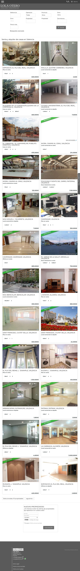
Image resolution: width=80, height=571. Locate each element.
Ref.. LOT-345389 (70, 140)
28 (31, 384)
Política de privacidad (36, 523)
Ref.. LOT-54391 (71, 367)
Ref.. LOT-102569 (32, 367)
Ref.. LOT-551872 (70, 405)
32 (69, 421)
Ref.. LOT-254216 (70, 481)
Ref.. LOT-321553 (32, 216)
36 (31, 421)
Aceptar (33, 523)
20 (35, 194)
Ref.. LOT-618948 (32, 64)
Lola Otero (16, 551)
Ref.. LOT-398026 (32, 102)
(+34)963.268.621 (18, 557)
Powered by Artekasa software (71, 549)
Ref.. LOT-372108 (32, 140)
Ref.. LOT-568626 (32, 405)
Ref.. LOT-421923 (32, 443)
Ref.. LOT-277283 (70, 216)
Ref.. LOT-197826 (70, 291)
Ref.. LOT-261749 (32, 481)
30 (69, 346)
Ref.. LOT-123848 (70, 329)
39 (69, 384)
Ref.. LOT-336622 (70, 443)
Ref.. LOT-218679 (32, 291)
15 (35, 308)
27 (69, 194)
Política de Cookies (18, 569)
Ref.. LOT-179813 (32, 329)
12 (73, 81)
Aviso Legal (16, 564)
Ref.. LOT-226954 (32, 254)
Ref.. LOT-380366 (70, 102)
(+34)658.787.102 (18, 559)
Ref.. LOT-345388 (32, 178)
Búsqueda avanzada (17, 31)
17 (70, 459)
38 (31, 119)
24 (73, 157)
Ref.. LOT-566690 (70, 64)
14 (70, 270)
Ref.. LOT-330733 (70, 178)
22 (35, 346)
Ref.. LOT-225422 (70, 254)
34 (31, 81)
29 (35, 43)
